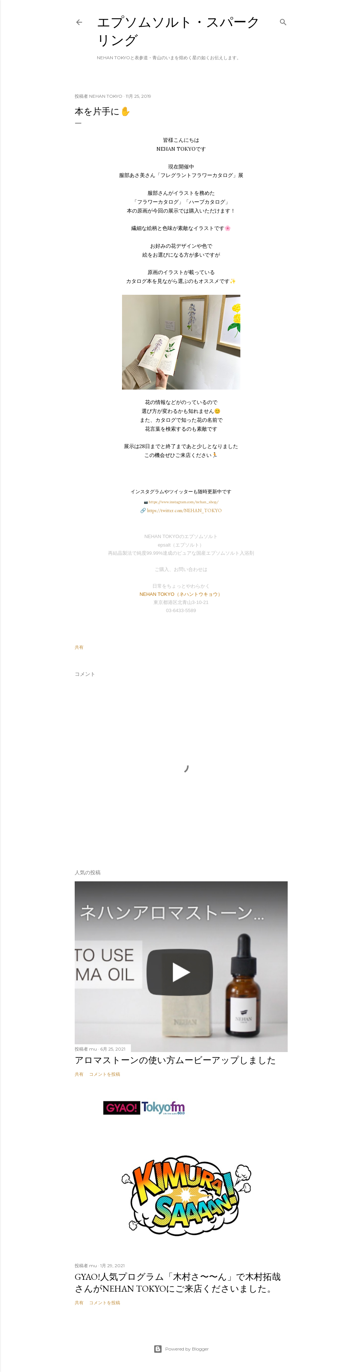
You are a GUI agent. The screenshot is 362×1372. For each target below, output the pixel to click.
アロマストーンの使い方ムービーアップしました (175, 1060)
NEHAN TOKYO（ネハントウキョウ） (180, 594)
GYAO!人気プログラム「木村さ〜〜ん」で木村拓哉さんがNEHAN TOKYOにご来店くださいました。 (178, 1282)
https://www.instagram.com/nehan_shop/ (184, 502)
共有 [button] (79, 647)
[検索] (283, 20)
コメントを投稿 (104, 1074)
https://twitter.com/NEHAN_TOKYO (184, 510)
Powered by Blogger (181, 1349)
